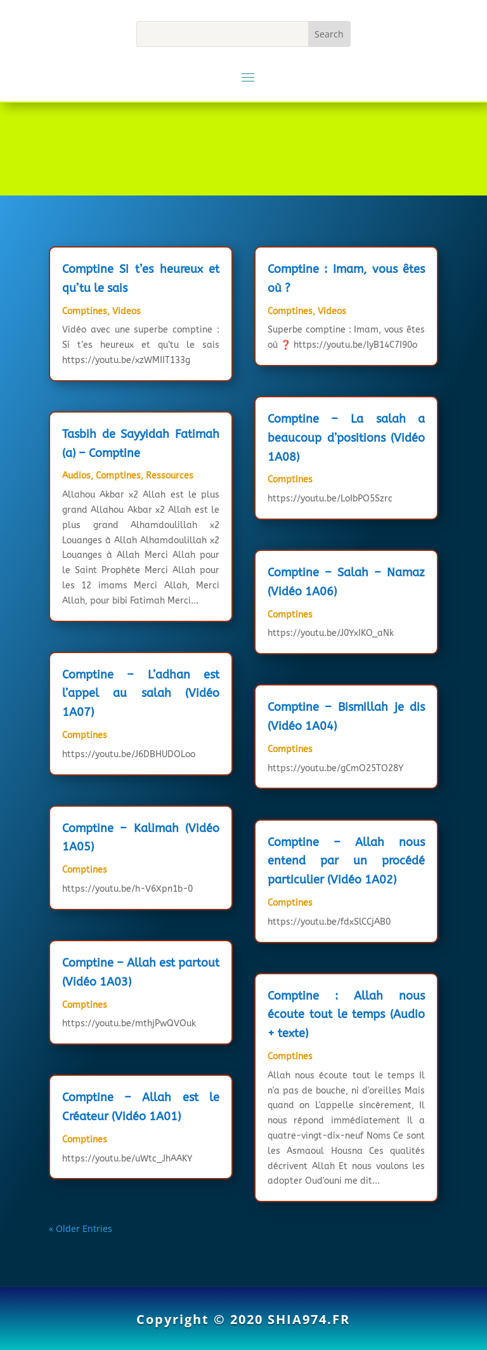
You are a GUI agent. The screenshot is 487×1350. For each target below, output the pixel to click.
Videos (126, 311)
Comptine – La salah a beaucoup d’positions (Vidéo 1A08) (346, 438)
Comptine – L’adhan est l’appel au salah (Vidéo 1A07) (140, 694)
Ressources (169, 475)
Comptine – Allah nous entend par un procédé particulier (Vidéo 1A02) (346, 861)
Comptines (84, 311)
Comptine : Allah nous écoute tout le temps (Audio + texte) (346, 1015)
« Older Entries (80, 1228)
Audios (76, 475)
